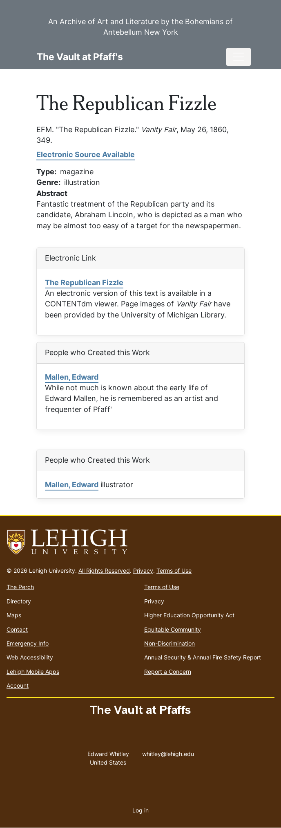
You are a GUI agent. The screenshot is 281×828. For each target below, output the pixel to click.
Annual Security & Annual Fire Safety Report (202, 657)
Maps (14, 615)
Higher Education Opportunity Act (189, 615)
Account (18, 685)
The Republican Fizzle (84, 282)
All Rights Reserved (104, 570)
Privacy (143, 570)
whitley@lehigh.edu (168, 752)
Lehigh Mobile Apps (33, 671)
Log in (140, 810)
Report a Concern (167, 671)
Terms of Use (174, 570)
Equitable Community (172, 629)
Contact (17, 629)
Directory (19, 601)
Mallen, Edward (71, 377)
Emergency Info (28, 643)
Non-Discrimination (169, 643)
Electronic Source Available (85, 154)
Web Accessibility (30, 657)
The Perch (20, 587)
